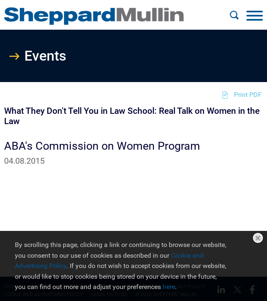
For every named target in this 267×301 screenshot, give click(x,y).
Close (258, 238)
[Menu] (255, 15)
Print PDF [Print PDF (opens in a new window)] (248, 95)
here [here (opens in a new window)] (169, 287)
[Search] (234, 15)
